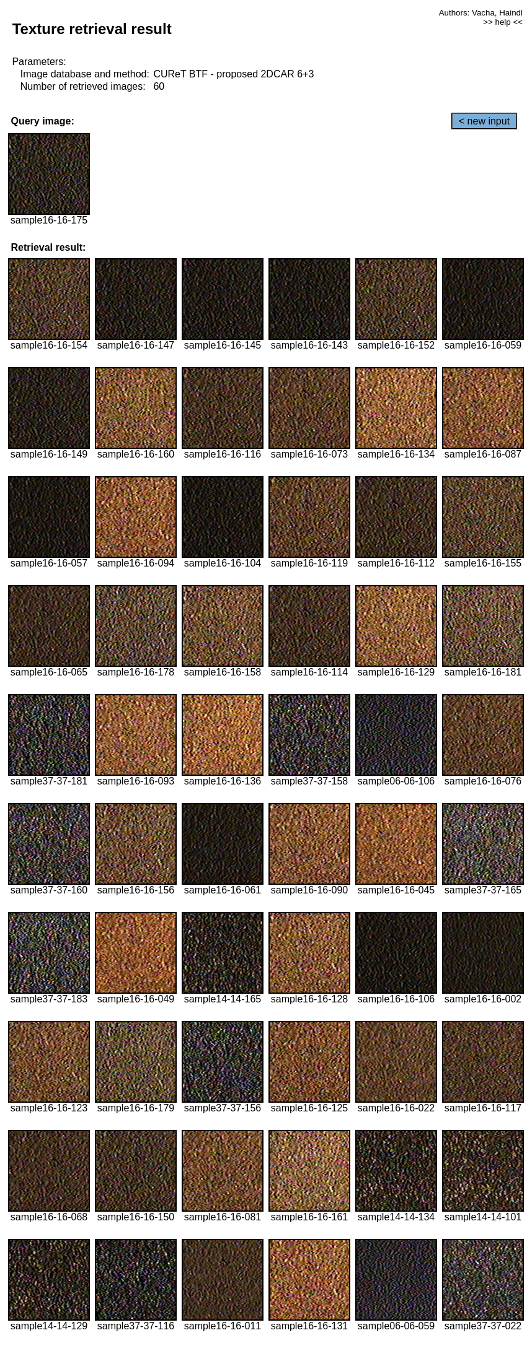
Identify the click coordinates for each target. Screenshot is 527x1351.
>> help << (503, 22)
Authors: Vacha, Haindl (481, 12)
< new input (484, 121)
